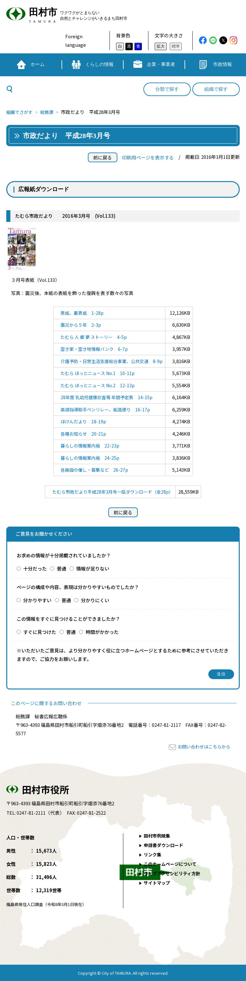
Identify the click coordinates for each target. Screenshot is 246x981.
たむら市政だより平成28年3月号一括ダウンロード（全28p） (112, 491)
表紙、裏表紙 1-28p (80, 312)
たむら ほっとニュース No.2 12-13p (96, 385)
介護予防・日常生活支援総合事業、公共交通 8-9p (111, 361)
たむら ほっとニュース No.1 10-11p (96, 373)
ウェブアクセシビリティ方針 (174, 873)
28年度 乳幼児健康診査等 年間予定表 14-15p (105, 397)
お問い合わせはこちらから (202, 746)
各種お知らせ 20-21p (81, 433)
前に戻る (102, 157)
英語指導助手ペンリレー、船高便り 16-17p (104, 409)
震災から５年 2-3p (78, 324)
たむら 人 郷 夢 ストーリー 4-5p (92, 337)
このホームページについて (172, 863)
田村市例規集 (158, 835)
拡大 (161, 46)
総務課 (49, 112)
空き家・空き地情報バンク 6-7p (93, 349)
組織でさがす (20, 112)
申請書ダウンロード (165, 845)
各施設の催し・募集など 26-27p (93, 469)
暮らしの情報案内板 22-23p (88, 445)
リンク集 (153, 854)
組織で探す (216, 89)
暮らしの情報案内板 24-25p (88, 457)
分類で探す (167, 89)
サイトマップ (158, 882)
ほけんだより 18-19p (81, 421)
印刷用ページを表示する (148, 157)
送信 (221, 674)
